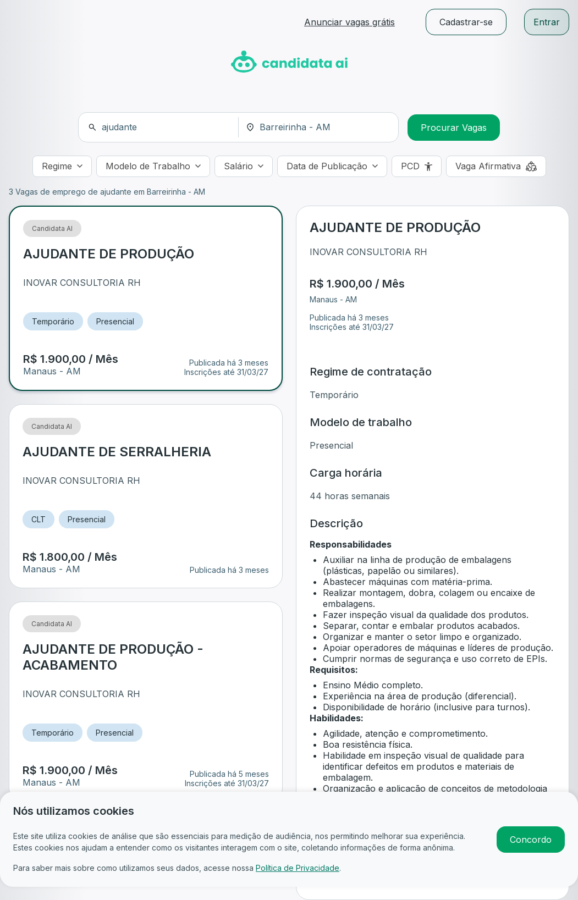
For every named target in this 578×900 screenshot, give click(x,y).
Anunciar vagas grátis (349, 21)
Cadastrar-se (466, 21)
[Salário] (243, 166)
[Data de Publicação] (332, 166)
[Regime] (62, 166)
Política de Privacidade (297, 868)
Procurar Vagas (454, 127)
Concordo (531, 839)
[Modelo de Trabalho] (153, 166)
